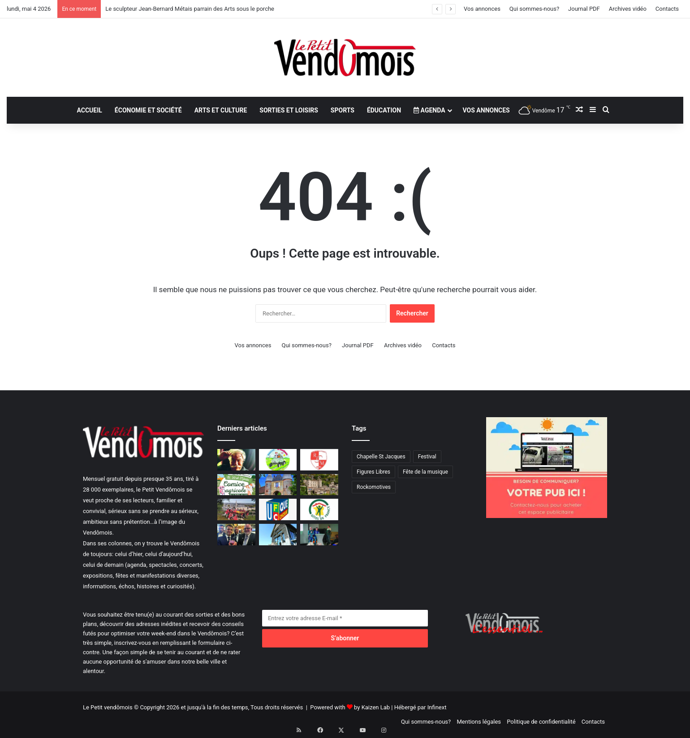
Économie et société (148, 110)
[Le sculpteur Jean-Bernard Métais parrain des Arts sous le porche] (236, 459)
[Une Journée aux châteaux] (278, 485)
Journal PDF (584, 8)
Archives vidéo (628, 8)
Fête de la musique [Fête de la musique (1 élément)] (425, 472)
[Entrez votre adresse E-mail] (345, 618)
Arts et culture (220, 110)
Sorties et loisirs (288, 110)
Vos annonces (482, 8)
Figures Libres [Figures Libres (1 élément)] (373, 472)
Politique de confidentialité (541, 721)
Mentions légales (479, 721)
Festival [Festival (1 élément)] (427, 456)
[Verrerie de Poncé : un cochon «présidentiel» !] (236, 534)
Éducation (384, 110)
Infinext (437, 707)
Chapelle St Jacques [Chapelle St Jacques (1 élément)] (381, 456)
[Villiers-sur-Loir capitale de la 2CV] (278, 459)
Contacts (667, 8)
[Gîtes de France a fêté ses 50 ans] (319, 509)
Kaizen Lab (376, 707)
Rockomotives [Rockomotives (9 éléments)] (374, 487)
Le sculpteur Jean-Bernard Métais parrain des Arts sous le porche (189, 8)
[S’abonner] (345, 638)
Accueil (89, 110)
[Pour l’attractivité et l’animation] (319, 534)
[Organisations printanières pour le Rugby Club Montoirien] (319, 459)
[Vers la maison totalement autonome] (278, 534)
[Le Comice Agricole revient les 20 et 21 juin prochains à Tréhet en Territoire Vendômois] (236, 485)
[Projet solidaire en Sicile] (236, 509)
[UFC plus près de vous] (278, 509)
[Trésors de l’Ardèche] (319, 485)
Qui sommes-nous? (534, 8)
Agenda (429, 110)
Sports (342, 110)
